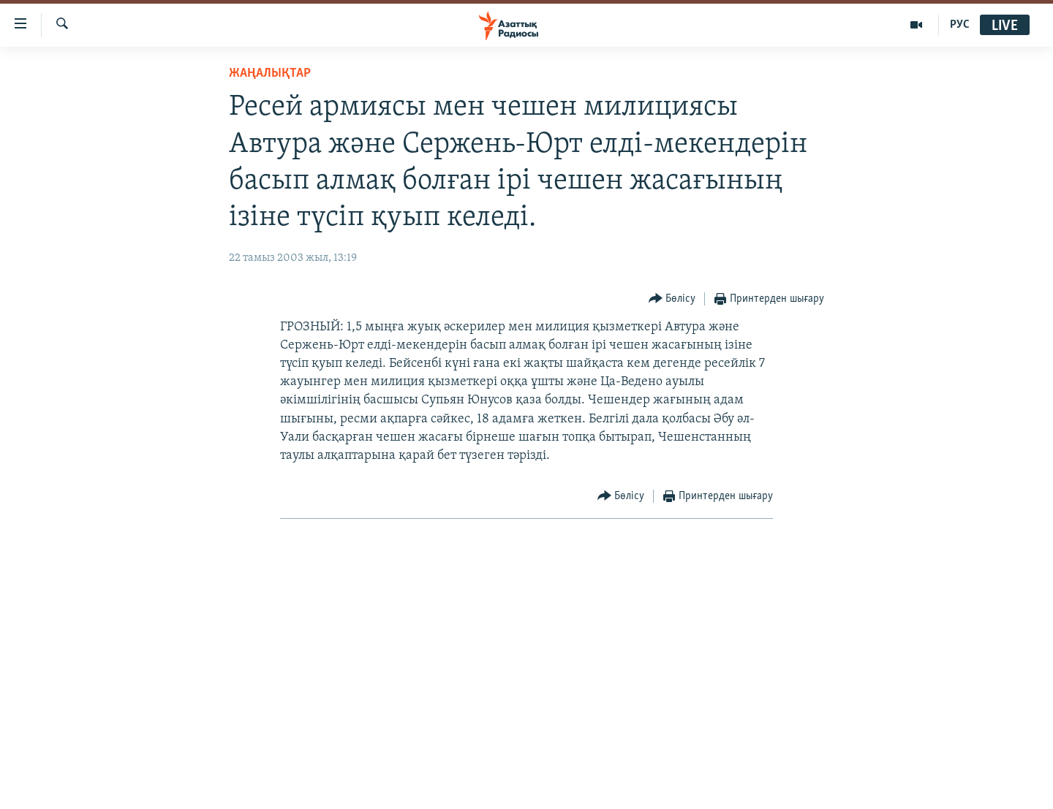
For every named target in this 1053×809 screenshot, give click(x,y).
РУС (960, 25)
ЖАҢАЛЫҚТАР (270, 73)
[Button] (672, 299)
